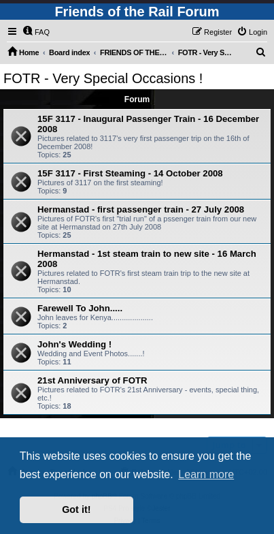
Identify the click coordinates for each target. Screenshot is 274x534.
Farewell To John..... (79, 308)
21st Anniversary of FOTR (92, 380)
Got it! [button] (76, 509)
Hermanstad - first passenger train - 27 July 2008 (140, 209)
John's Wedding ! (74, 344)
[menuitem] (36, 32)
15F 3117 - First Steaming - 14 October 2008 (130, 173)
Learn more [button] (206, 474)
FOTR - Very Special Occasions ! (103, 78)
